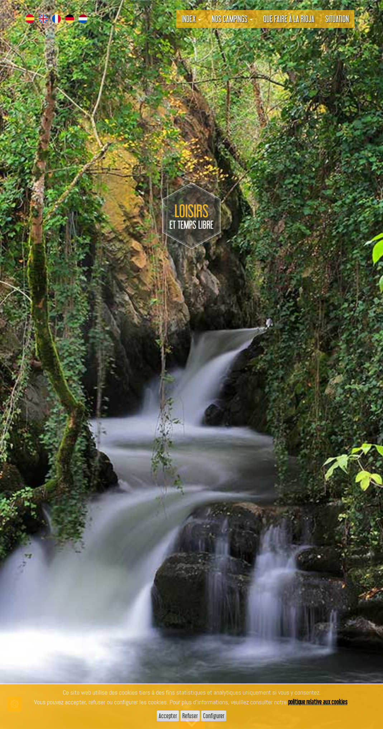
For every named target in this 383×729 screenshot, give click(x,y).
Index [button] (191, 19)
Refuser (190, 716)
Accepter (168, 716)
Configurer (213, 716)
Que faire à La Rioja (289, 19)
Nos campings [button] (232, 19)
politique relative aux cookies (318, 702)
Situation (337, 19)
